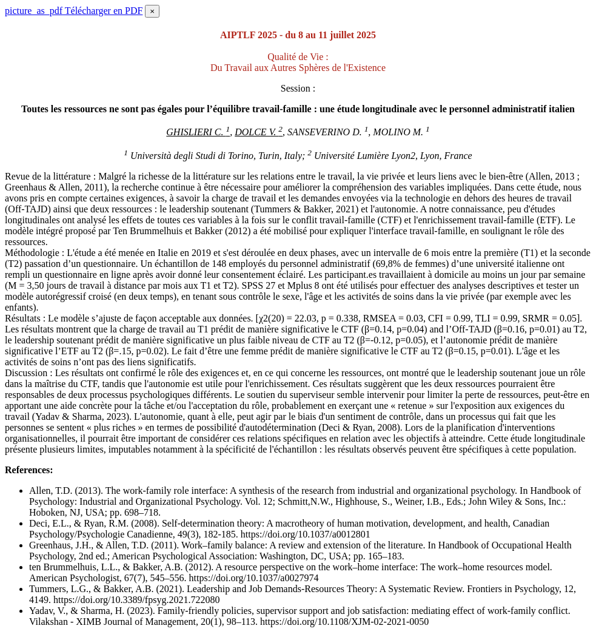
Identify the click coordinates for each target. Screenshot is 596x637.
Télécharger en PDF (73, 10)
